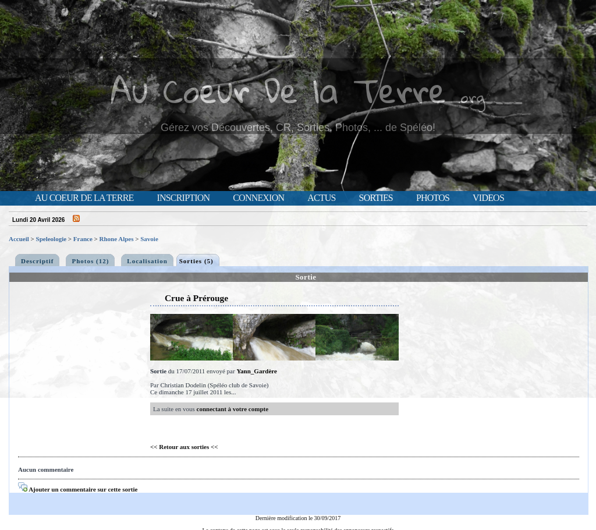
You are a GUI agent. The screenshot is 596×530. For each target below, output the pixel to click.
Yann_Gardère (256, 371)
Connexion (258, 198)
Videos (488, 198)
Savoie (149, 238)
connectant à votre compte (233, 408)
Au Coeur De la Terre (278, 90)
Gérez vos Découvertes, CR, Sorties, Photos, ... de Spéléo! (298, 127)
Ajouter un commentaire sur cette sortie (77, 489)
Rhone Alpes (117, 238)
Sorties (376, 198)
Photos (432, 198)
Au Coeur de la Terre (84, 198)
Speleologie (51, 238)
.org (471, 97)
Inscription (183, 198)
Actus (321, 198)
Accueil (19, 238)
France (83, 238)
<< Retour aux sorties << (184, 446)
